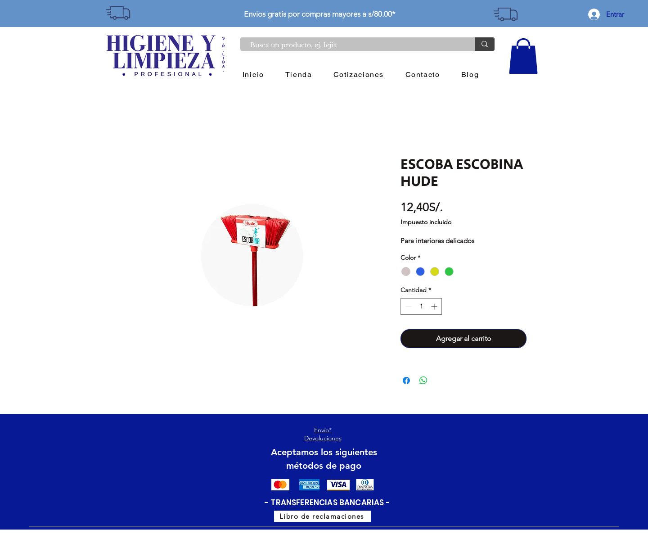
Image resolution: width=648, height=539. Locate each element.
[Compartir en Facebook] (406, 380)
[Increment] (435, 306)
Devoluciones (323, 438)
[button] (523, 56)
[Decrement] (407, 306)
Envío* (323, 430)
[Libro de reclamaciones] (322, 516)
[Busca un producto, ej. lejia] (353, 45)
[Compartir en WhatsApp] (423, 380)
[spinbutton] (421, 306)
